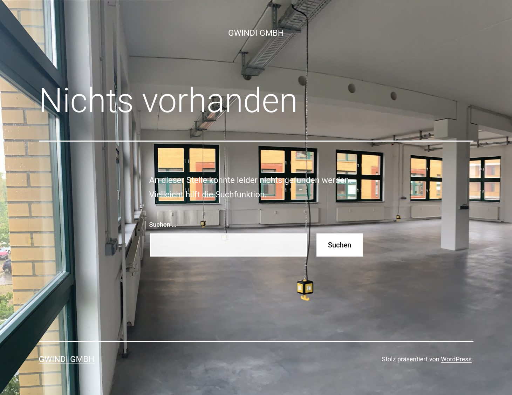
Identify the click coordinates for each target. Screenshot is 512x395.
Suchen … (162, 224)
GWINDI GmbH (256, 33)
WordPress (456, 359)
